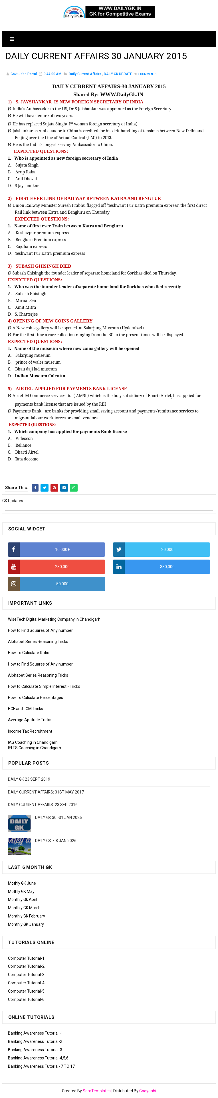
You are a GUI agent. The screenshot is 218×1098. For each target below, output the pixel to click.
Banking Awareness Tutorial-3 (35, 1049)
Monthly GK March (24, 907)
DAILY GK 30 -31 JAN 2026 (58, 817)
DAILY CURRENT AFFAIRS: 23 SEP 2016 (43, 804)
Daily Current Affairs (85, 74)
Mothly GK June (22, 883)
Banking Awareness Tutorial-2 (35, 1041)
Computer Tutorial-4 (26, 983)
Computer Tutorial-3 (26, 974)
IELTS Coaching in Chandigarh (34, 748)
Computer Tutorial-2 (26, 966)
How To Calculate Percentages (35, 697)
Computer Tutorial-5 (26, 991)
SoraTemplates (97, 1091)
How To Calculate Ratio (28, 652)
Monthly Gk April (22, 899)
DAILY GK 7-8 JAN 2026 (55, 840)
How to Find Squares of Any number (40, 630)
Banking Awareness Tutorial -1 (35, 1033)
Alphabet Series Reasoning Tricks (38, 641)
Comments (147, 74)
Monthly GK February (26, 916)
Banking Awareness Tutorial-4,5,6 (38, 1058)
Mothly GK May (21, 891)
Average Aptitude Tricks (29, 720)
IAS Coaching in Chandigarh (33, 742)
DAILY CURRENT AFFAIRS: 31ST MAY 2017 (46, 792)
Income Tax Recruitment (30, 731)
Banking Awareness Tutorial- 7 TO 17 (41, 1066)
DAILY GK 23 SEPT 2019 (29, 779)
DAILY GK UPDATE (118, 74)
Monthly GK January (26, 924)
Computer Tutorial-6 (26, 999)
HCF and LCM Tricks (25, 708)
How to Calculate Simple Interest (37, 686)
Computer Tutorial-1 (26, 958)
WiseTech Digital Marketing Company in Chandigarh (54, 619)
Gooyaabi (147, 1091)
